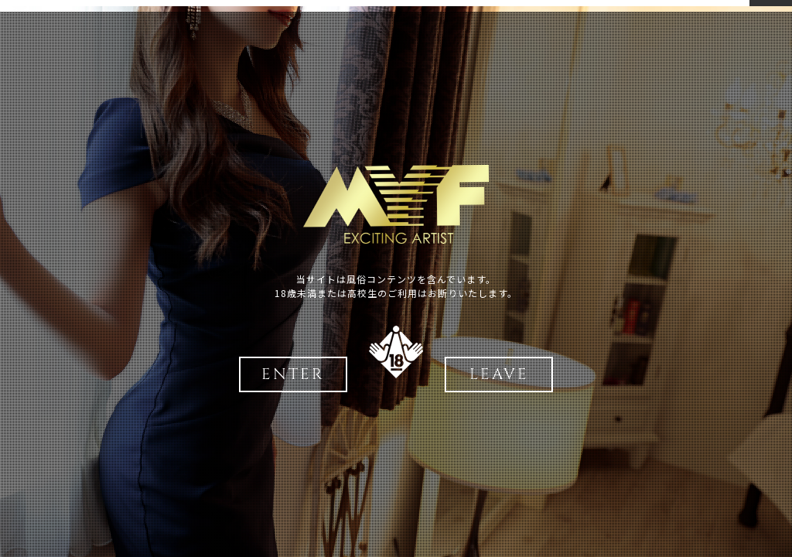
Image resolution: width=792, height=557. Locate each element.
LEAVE (499, 374)
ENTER (293, 374)
